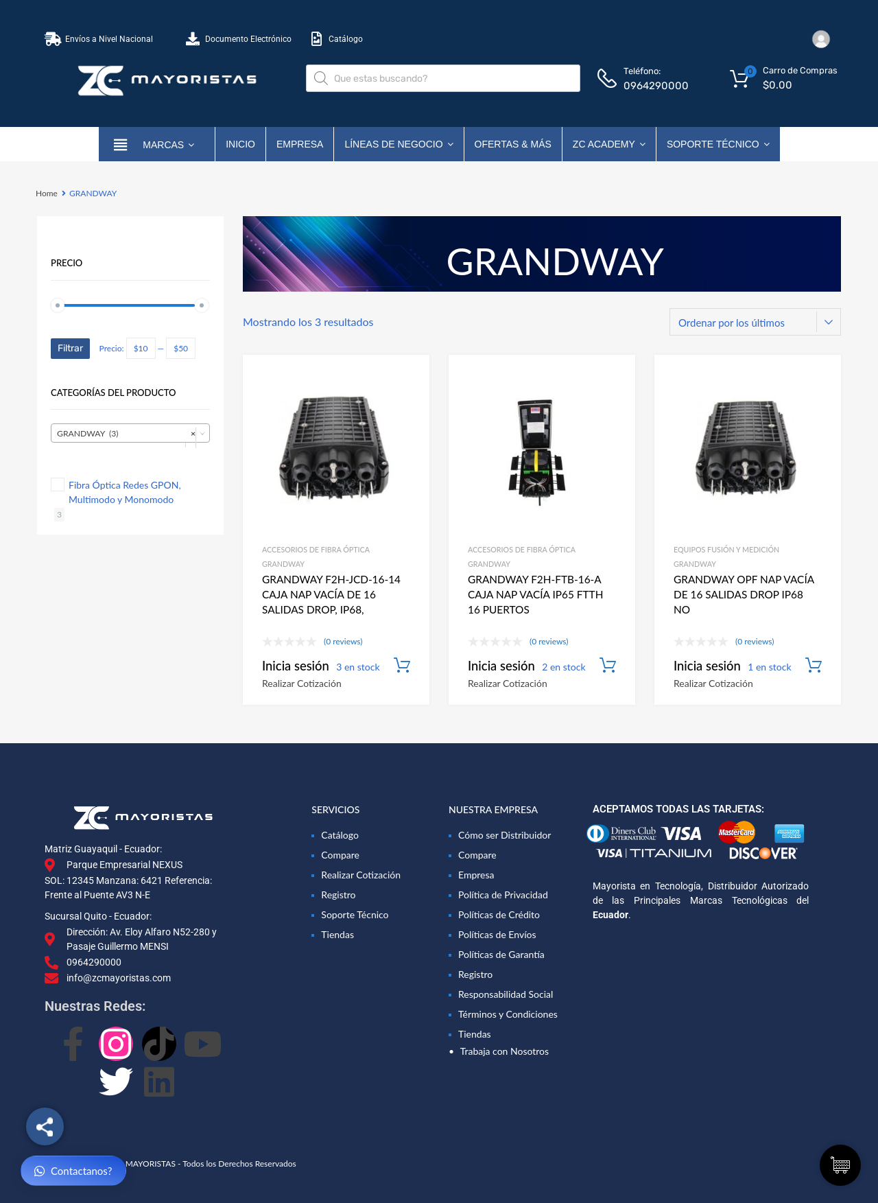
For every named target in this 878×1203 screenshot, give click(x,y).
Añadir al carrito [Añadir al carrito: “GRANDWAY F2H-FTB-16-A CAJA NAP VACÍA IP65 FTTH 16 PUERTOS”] (608, 666)
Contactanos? (73, 1171)
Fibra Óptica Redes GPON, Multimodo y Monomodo (125, 492)
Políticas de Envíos (497, 934)
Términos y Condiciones (508, 1014)
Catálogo (340, 835)
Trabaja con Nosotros (504, 1051)
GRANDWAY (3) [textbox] (126, 433)
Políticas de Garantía (501, 954)
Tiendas (337, 934)
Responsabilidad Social (505, 994)
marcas (168, 144)
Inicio (240, 144)
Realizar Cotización (302, 683)
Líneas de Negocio (398, 144)
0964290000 (656, 86)
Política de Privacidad (503, 894)
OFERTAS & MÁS (513, 144)
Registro (338, 894)
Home (47, 193)
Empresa (299, 144)
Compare (340, 855)
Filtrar (70, 348)
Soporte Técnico (718, 144)
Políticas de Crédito (499, 914)
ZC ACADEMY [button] (609, 144)
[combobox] (130, 433)
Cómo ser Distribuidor (504, 835)
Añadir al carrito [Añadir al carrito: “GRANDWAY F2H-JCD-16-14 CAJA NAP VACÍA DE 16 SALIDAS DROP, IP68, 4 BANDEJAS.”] (402, 666)
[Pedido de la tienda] (755, 322)
